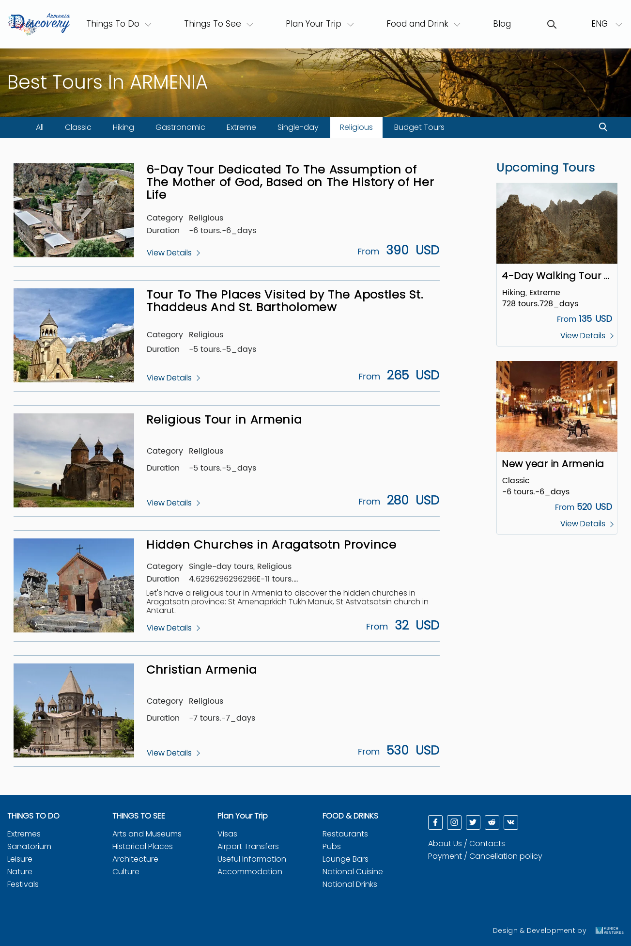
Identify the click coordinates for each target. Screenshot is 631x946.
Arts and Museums (147, 833)
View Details (169, 253)
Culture (125, 871)
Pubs (332, 846)
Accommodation (249, 871)
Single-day (298, 127)
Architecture (135, 859)
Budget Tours (419, 127)
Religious (356, 127)
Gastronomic (180, 127)
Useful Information (251, 859)
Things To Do (119, 23)
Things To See (212, 24)
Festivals (23, 884)
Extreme (241, 127)
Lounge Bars (346, 859)
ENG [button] (600, 24)
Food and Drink (417, 24)
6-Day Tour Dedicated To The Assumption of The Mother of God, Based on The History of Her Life (290, 182)
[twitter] (473, 822)
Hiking (123, 127)
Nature (19, 871)
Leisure (19, 859)
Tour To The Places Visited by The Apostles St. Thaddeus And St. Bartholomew (284, 300)
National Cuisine (353, 871)
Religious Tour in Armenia (224, 419)
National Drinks (350, 884)
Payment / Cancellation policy (485, 856)
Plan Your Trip (313, 24)
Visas (227, 833)
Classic (78, 127)
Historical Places (142, 846)
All (40, 127)
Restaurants (345, 833)
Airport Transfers (248, 846)
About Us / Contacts (466, 843)
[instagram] (454, 822)
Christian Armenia (201, 670)
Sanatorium (29, 846)
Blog (502, 24)
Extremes (24, 833)
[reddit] (492, 822)
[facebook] (435, 822)
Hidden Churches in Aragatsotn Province (271, 544)
